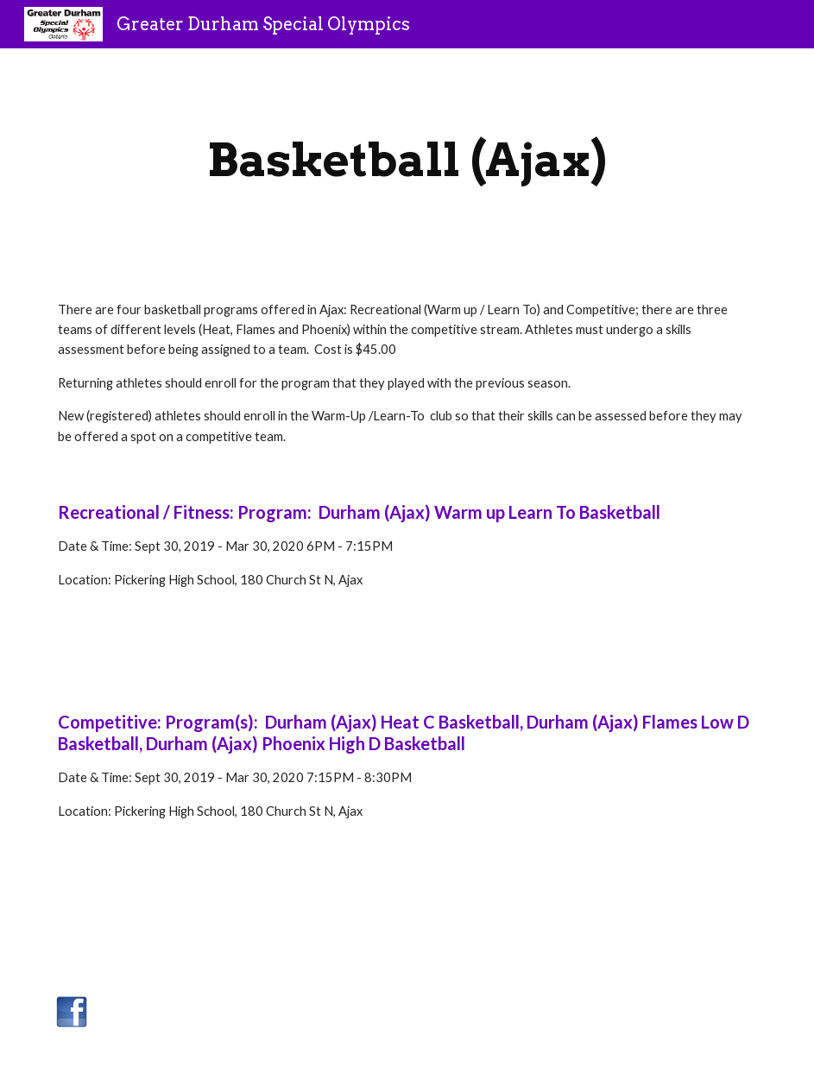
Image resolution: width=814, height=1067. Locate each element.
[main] (407, 160)
